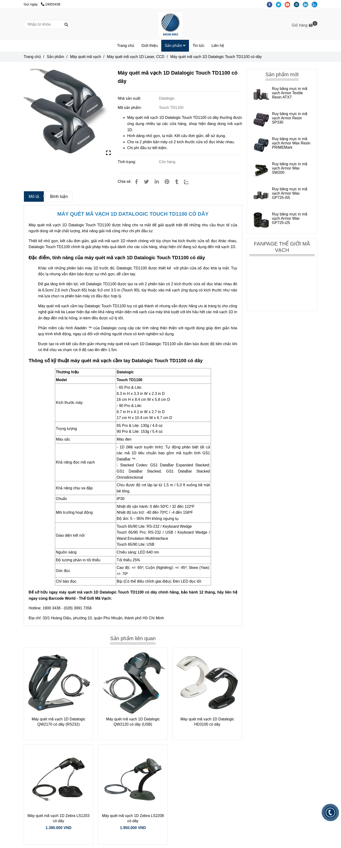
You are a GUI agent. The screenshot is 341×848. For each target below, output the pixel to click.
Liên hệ (217, 46)
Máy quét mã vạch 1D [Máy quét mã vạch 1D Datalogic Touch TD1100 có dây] (48, 225)
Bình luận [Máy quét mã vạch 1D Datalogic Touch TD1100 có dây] (59, 196)
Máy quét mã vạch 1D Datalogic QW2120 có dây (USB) (133, 721)
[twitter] (280, 4)
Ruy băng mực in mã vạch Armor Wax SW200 (289, 168)
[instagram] (298, 4)
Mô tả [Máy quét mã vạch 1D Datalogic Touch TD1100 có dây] (34, 196)
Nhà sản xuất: (130, 98)
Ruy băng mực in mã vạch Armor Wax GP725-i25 (289, 218)
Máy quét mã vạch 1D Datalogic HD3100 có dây (207, 721)
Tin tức (198, 46)
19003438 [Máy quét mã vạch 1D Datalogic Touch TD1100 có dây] (50, 4)
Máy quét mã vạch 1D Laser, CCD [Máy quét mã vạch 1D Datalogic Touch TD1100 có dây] (135, 57)
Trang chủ (125, 46)
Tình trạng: (127, 162)
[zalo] (316, 4)
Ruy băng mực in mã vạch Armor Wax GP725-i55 (289, 193)
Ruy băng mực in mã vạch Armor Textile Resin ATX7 (289, 93)
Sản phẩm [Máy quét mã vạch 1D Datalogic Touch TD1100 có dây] (55, 57)
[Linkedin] (156, 181)
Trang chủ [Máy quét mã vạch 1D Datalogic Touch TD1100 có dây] (32, 57)
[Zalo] (189, 181)
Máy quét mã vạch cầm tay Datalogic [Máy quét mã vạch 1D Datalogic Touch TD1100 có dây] (69, 306)
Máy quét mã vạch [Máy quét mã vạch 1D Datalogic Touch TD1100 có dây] (85, 57)
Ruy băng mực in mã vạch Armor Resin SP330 (289, 118)
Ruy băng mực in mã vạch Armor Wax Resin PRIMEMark (291, 143)
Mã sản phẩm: (130, 108)
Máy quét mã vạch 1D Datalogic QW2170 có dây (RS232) (58, 721)
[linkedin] (307, 4)
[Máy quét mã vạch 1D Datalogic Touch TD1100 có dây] (170, 24)
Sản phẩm (175, 46)
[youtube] (289, 4)
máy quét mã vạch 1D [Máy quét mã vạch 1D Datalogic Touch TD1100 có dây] (125, 344)
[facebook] (271, 4)
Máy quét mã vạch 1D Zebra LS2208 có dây (133, 818)
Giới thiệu (149, 46)
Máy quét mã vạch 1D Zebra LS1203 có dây (58, 818)
